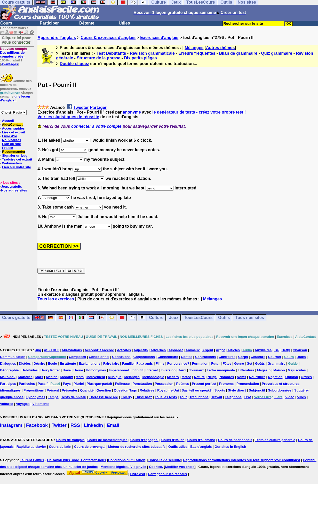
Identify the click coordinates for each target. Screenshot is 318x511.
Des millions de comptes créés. (13, 52)
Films (160, 363)
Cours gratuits (16, 317)
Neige (212, 377)
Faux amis (145, 363)
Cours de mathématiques (107, 440)
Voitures (6, 404)
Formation (200, 363)
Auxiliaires (263, 350)
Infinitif (137, 370)
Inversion (168, 370)
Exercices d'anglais (159, 37)
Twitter (59, 425)
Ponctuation (142, 384)
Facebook (37, 425)
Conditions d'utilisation (126, 460)
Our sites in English (230, 447)
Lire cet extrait (13, 132)
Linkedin (93, 425)
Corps (243, 357)
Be (276, 350)
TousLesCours (198, 317)
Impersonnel (119, 370)
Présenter (69, 390)
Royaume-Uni (168, 390)
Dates (301, 357)
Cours (6, 23)
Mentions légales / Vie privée (123, 467)
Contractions (205, 357)
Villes (301, 397)
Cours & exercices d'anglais (108, 37)
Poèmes (182, 384)
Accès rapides (13, 128)
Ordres (306, 377)
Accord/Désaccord (99, 350)
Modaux (66, 377)
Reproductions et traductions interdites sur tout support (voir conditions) (241, 460)
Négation (275, 377)
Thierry (126, 397)
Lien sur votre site (16, 167)
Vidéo (289, 397)
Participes (8, 384)
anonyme (132, 112)
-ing (38, 350)
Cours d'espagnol (144, 440)
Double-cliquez (74, 63)
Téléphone (233, 397)
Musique (115, 377)
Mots (80, 377)
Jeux (173, 317)
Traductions (199, 397)
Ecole (52, 363)
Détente (86, 23)
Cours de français (70, 440)
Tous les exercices (55, 299)
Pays (67, 384)
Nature (199, 377)
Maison (279, 370)
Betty (286, 350)
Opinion (291, 377)
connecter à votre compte (96, 126)
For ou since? (178, 363)
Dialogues (8, 363)
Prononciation (247, 384)
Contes (186, 357)
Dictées (25, 363)
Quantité (87, 390)
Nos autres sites (14, 190)
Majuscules (297, 370)
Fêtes (226, 363)
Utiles (124, 23)
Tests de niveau (73, 397)
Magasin (264, 370)
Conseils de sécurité (164, 460)
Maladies (25, 377)
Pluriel (79, 384)
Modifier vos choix (179, 467)
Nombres (226, 377)
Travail (216, 397)
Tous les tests (166, 397)
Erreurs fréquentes (196, 53)
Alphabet (176, 350)
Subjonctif (257, 390)
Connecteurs (168, 357)
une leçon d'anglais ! (15, 98)
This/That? (143, 397)
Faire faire (111, 363)
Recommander (13, 152)
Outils (224, 317)
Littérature (246, 370)
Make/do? (7, 377)
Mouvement (95, 377)
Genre (239, 363)
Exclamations (89, 363)
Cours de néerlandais (235, 440)
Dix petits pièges (140, 58)
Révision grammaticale (152, 53)
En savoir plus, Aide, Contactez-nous (76, 460)
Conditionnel (99, 357)
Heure (78, 370)
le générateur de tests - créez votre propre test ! (199, 112)
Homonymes (96, 370)
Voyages (23, 404)
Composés (77, 357)
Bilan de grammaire (238, 53)
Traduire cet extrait (17, 159)
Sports (219, 390)
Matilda (52, 377)
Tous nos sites (249, 317)
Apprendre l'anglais (56, 37)
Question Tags (125, 390)
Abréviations (72, 350)
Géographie (9, 370)
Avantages (9, 64)
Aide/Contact (12, 124)
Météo (186, 377)
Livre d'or (9, 136)
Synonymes (35, 397)
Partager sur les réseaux (167, 474)
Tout (183, 397)
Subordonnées (279, 390)
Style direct (237, 390)
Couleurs (258, 357)
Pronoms (226, 384)
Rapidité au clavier (31, 447)
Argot (220, 350)
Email (113, 425)
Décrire (39, 363)
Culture (156, 317)
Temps (53, 397)
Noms (241, 377)
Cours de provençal (89, 447)
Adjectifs (141, 350)
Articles (233, 350)
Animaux (193, 350)
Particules (27, 384)
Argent (207, 350)
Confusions (121, 357)
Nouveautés (11, 140)
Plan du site (11, 144)
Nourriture (257, 377)
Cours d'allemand (201, 440)
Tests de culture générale (275, 440)
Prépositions (33, 390)
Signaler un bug (14, 155)
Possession (164, 384)
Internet (152, 370)
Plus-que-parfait (99, 384)
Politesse (122, 384)
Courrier (274, 357)
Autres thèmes (220, 47)
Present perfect (204, 384)
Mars (39, 377)
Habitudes (29, 370)
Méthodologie (153, 377)
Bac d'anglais (201, 447)
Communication (12, 357)
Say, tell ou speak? (197, 390)
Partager (98, 107)
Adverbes (158, 350)
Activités (124, 350)
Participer (49, 23)
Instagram (11, 425)
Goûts (260, 363)
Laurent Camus (32, 460)
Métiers (173, 377)
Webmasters (12, 163)
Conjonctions (144, 357)
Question (104, 390)
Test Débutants (111, 53)
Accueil (8, 121)
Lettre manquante (221, 370)
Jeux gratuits (11, 186)
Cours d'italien (173, 440)
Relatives (147, 390)
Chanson (300, 350)
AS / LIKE (51, 350)
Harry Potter (50, 370)
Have (67, 370)
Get (249, 363)
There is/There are (103, 397)
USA (247, 397)
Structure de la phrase (98, 58)
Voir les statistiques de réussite (68, 117)
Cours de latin (60, 447)
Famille (128, 363)
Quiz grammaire (276, 53)
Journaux (196, 370)
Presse (7, 148)
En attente (68, 363)
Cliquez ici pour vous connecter (16, 39)
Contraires (227, 357)
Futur (215, 363)
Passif (42, 384)
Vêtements (40, 404)
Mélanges (194, 47)
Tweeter (81, 107)
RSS (75, 425)
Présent (53, 390)
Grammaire (276, 363)
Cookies (155, 467)
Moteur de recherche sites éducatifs (136, 447)
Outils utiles (177, 447)
